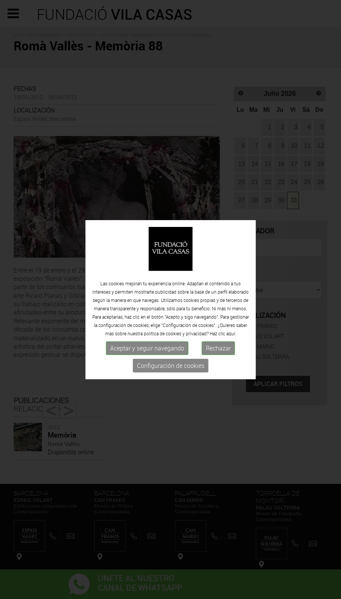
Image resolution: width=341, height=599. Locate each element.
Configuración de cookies (170, 365)
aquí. (231, 333)
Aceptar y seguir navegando (147, 348)
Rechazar (218, 348)
